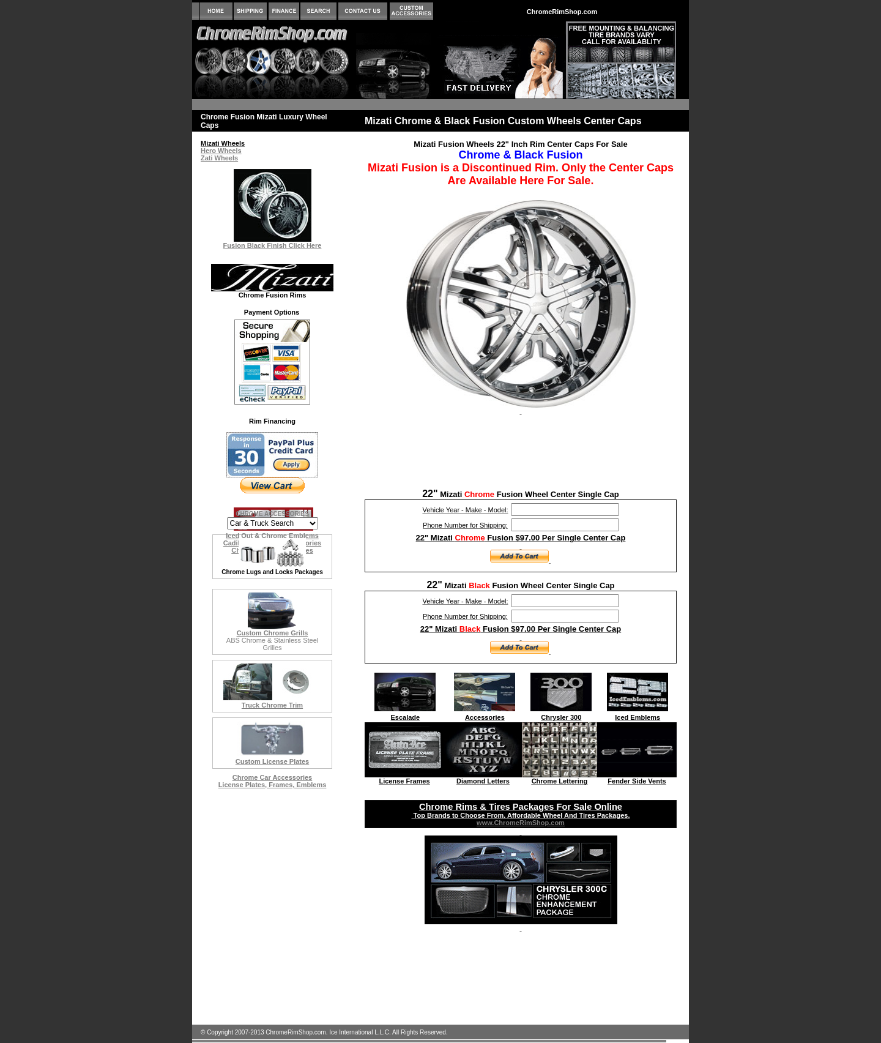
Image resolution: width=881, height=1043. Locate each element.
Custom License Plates (272, 761)
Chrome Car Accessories (272, 777)
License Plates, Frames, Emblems (272, 784)
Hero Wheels (221, 150)
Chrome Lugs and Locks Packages (272, 572)
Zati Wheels (219, 158)
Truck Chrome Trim (272, 705)
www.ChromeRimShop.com (521, 822)
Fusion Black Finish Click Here (272, 245)
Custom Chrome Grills (272, 633)
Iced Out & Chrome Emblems (272, 535)
